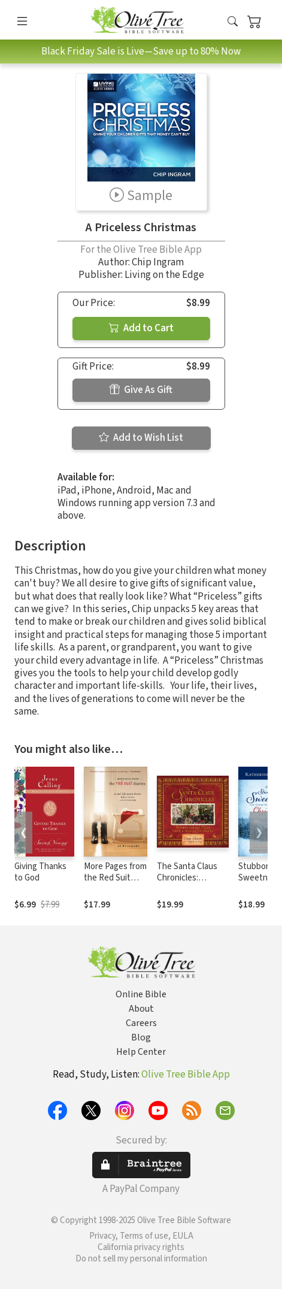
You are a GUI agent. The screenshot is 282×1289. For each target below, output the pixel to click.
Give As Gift (141, 390)
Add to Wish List (141, 438)
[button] (233, 22)
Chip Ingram (158, 262)
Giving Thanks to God (40, 872)
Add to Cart (141, 328)
